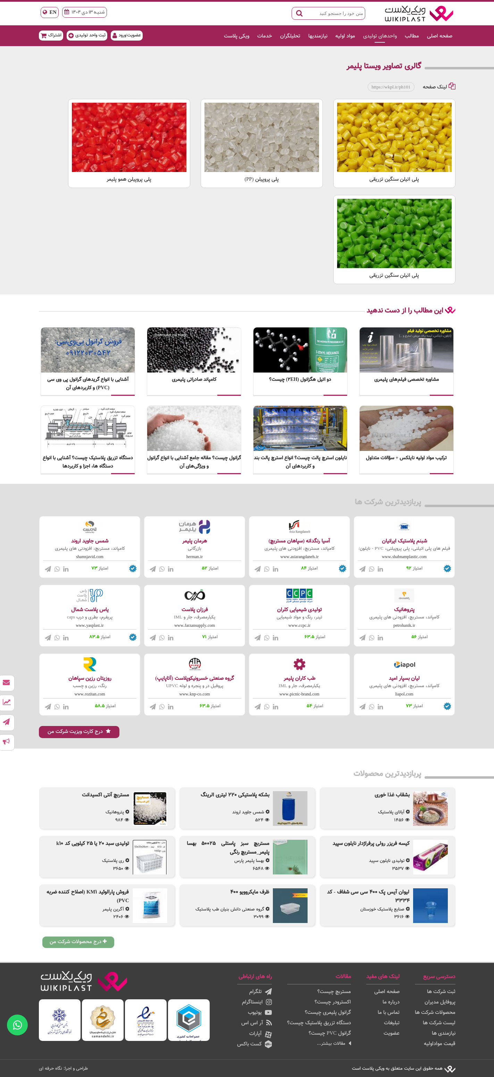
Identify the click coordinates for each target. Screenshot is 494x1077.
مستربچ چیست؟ (334, 992)
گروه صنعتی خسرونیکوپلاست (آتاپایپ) (194, 679)
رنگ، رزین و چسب (90, 686)
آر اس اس (256, 1023)
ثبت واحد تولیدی (87, 35)
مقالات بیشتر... (334, 1043)
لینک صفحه (439, 87)
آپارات (260, 1034)
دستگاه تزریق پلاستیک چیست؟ (319, 1023)
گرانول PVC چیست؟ (330, 1033)
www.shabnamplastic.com (404, 557)
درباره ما (391, 1002)
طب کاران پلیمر (300, 679)
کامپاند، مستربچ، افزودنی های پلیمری (300, 548)
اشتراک (51, 35)
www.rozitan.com (90, 694)
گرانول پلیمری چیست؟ (328, 1013)
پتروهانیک (404, 610)
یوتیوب (260, 1013)
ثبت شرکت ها (441, 992)
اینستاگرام (257, 1002)
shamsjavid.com (89, 557)
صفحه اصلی (439, 36)
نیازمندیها (317, 36)
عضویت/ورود (126, 35)
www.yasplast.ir (90, 626)
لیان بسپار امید (404, 679)
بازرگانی (194, 548)
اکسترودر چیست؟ (333, 1002)
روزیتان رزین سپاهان (89, 679)
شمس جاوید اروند (89, 541)
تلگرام (260, 992)
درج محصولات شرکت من (78, 942)
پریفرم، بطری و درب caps (89, 617)
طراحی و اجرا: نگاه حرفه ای (63, 1068)
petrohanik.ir (404, 626)
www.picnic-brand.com (299, 694)
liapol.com (404, 694)
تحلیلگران (290, 36)
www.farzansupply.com (194, 626)
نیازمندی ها (443, 1033)
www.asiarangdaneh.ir (300, 557)
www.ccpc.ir (299, 626)
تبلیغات (392, 1023)
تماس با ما (389, 1013)
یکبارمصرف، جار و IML (194, 617)
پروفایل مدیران (440, 1002)
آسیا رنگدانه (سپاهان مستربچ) (299, 541)
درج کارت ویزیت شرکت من (79, 732)
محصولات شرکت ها (435, 1013)
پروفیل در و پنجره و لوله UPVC (194, 686)
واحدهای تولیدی (380, 36)
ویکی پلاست (236, 36)
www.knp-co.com (194, 694)
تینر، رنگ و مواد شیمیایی (299, 617)
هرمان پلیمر (194, 541)
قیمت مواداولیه (439, 1044)
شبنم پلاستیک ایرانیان (404, 541)
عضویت (392, 1033)
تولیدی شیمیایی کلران (299, 610)
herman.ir (194, 557)
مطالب (412, 36)
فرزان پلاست (195, 610)
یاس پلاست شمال (90, 610)
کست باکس (254, 1044)
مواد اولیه (345, 36)
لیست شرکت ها (439, 1023)
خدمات (264, 36)
